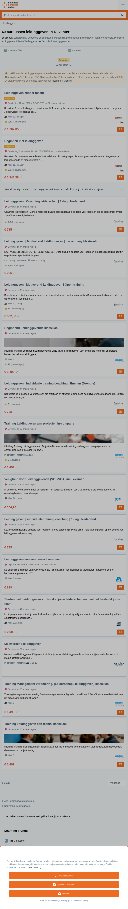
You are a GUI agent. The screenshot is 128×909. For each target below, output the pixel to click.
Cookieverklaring (80, 900)
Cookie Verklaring (33, 867)
